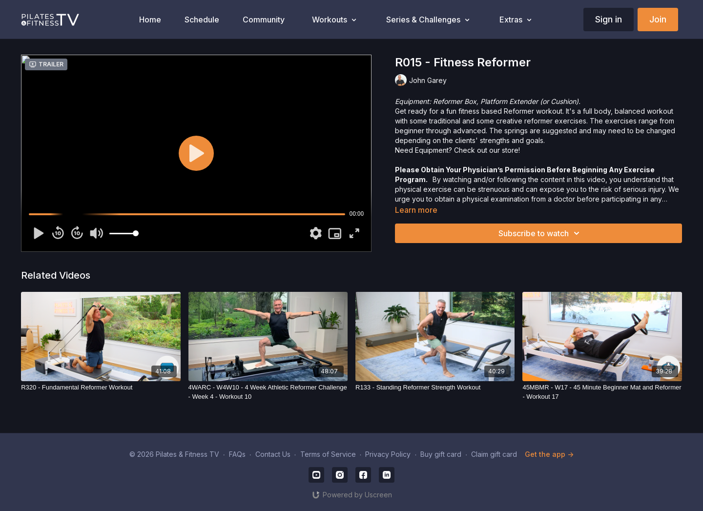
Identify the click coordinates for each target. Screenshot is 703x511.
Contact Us (272, 454)
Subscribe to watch (540, 233)
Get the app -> (549, 454)
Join (657, 19)
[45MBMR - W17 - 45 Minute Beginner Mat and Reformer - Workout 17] (602, 392)
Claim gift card (494, 454)
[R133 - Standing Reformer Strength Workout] (435, 387)
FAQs (237, 454)
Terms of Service (328, 454)
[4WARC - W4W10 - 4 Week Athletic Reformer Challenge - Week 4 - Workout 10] (268, 392)
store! (511, 150)
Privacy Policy (388, 454)
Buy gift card (440, 454)
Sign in (608, 19)
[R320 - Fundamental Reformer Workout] (100, 387)
